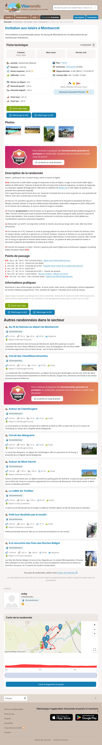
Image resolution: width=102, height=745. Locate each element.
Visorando (8, 22)
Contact (7, 732)
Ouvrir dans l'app (18, 108)
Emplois (7, 718)
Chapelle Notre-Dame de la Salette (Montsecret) (63, 266)
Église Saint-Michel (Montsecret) (57, 260)
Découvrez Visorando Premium (74, 92)
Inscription (79, 17)
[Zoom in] (94, 624)
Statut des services (43, 740)
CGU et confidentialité (13, 709)
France (64, 63)
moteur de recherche (67, 573)
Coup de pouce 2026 (14, 727)
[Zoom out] (94, 629)
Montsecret (71, 67)
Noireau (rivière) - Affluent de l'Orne (53, 274)
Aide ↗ (35, 17)
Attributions (21, 652)
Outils (9, 17)
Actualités (8, 723)
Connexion (92, 17)
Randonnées (22, 17)
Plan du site (9, 714)
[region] (51, 637)
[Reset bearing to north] (94, 634)
